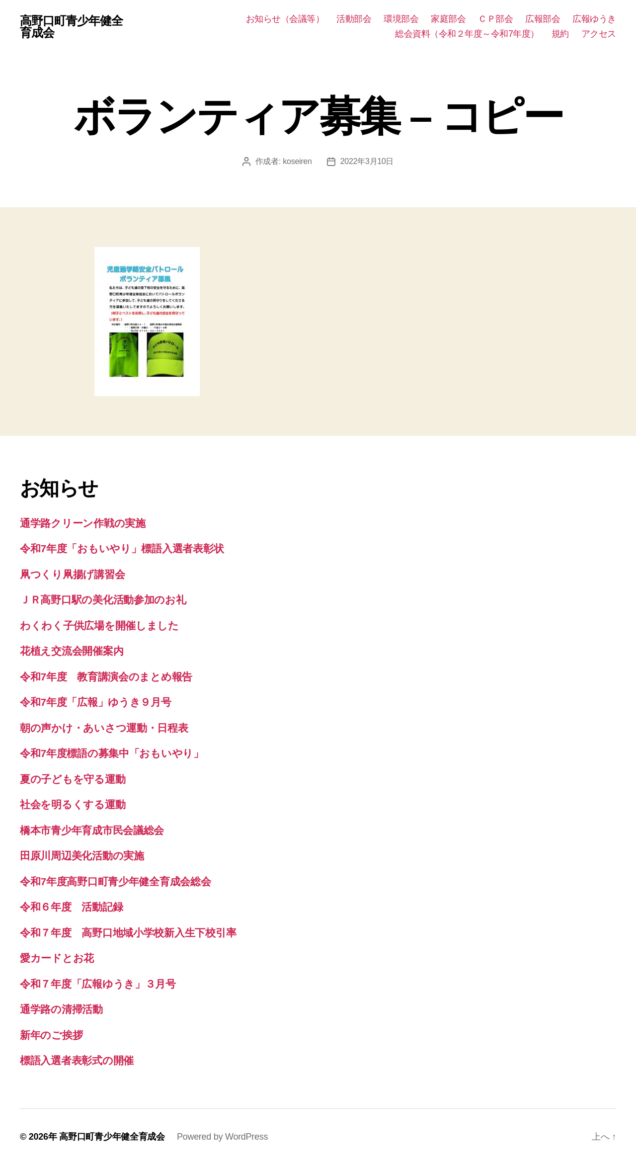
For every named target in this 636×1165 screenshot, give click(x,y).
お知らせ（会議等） (285, 19)
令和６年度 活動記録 (71, 907)
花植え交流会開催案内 (71, 651)
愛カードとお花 (57, 958)
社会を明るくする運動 (72, 804)
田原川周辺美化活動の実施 (82, 855)
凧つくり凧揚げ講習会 (72, 574)
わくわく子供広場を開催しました (99, 625)
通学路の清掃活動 (61, 1009)
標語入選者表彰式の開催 (77, 1060)
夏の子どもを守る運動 (72, 779)
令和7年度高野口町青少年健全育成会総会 (115, 881)
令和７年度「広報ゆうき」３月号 (98, 984)
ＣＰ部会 (495, 19)
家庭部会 (448, 19)
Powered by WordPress (222, 1137)
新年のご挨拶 (51, 1035)
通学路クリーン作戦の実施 (83, 523)
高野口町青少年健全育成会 (71, 27)
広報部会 (542, 19)
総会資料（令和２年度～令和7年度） (467, 34)
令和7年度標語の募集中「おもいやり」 (112, 753)
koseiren (297, 161)
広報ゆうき (594, 19)
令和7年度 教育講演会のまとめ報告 (106, 676)
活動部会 (353, 19)
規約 (560, 34)
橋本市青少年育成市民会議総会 (92, 830)
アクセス (598, 34)
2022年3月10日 (367, 161)
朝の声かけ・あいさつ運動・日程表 (104, 728)
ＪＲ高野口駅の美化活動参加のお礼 (103, 599)
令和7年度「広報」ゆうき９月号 (95, 702)
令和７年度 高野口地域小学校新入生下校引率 (128, 932)
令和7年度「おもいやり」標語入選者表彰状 (122, 548)
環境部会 (401, 19)
